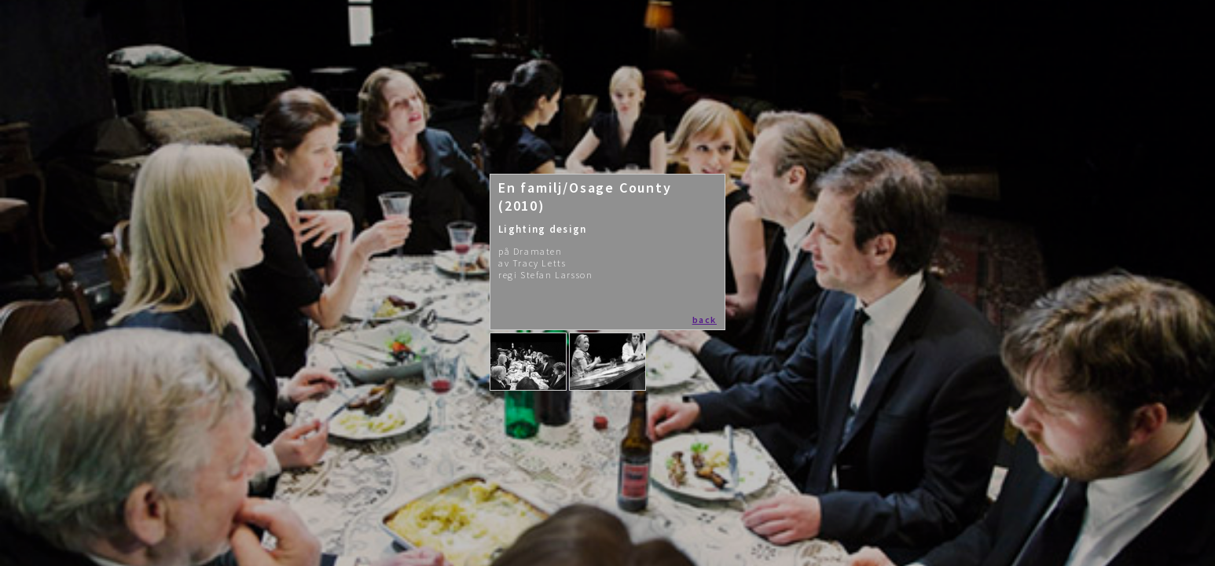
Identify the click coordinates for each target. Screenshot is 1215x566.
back (704, 319)
